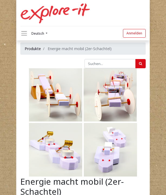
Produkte (33, 48)
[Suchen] (140, 63)
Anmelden (134, 33)
